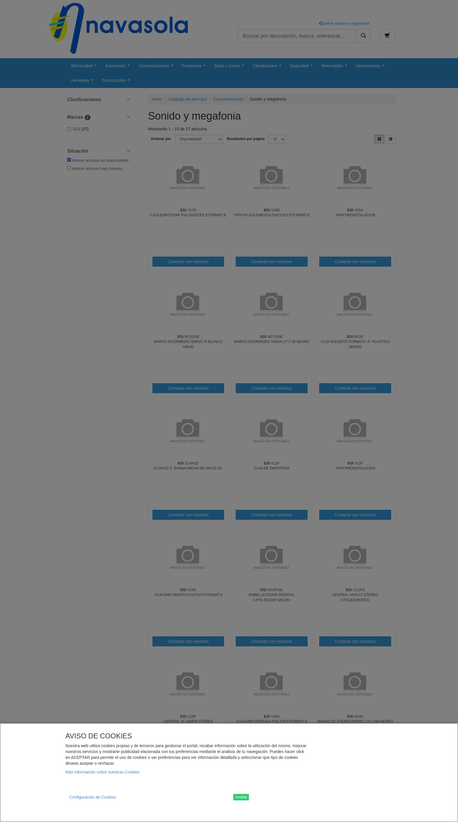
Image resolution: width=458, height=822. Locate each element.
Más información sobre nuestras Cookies (102, 772)
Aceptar (241, 797)
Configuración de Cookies (92, 797)
